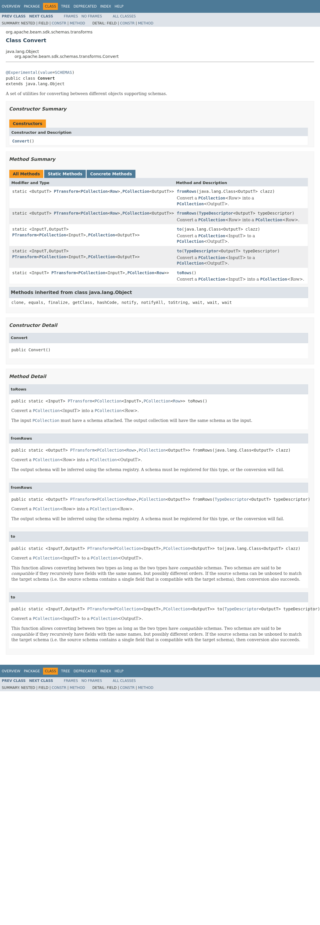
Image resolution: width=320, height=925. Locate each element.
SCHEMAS (63, 72)
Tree (65, 6)
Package (32, 6)
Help (119, 6)
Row (113, 191)
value (46, 72)
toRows (184, 272)
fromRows (186, 191)
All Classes (124, 16)
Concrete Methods (111, 174)
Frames (71, 16)
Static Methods (65, 174)
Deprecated (85, 6)
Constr (59, 23)
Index (105, 6)
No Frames (91, 16)
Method (77, 23)
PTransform (66, 191)
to (179, 229)
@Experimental (22, 72)
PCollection (94, 191)
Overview (11, 6)
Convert (20, 141)
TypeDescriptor (216, 213)
